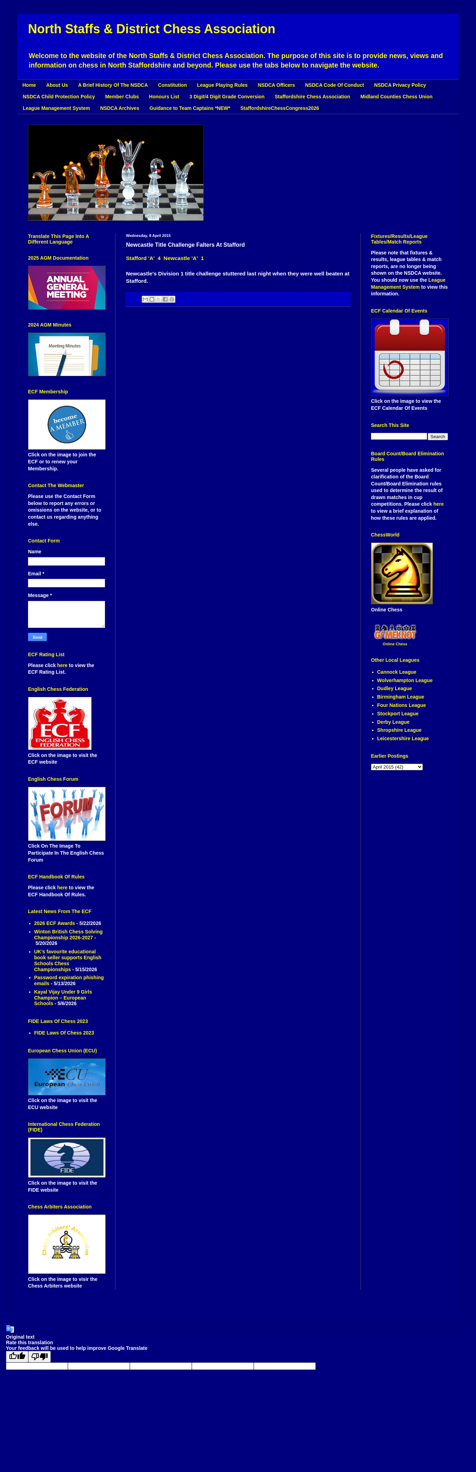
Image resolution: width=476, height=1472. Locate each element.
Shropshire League (399, 730)
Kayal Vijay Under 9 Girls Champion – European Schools (63, 998)
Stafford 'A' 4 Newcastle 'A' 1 (165, 258)
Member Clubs (122, 96)
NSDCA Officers (276, 85)
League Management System (56, 108)
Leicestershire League (403, 738)
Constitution (172, 85)
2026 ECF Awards (54, 923)
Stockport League (398, 713)
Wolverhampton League (405, 680)
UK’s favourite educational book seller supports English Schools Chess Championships (68, 960)
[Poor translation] (39, 1356)
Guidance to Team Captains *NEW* (189, 108)
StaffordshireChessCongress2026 (279, 108)
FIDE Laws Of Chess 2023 (64, 1033)
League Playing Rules (222, 85)
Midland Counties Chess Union (396, 96)
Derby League (393, 722)
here (63, 665)
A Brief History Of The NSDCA (113, 85)
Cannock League (396, 672)
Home (29, 85)
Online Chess (395, 644)
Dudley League (394, 688)
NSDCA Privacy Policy (400, 85)
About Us (57, 85)
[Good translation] (17, 1356)
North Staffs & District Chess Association (151, 29)
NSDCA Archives (119, 108)
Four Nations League (401, 705)
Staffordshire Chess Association (312, 96)
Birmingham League (401, 697)
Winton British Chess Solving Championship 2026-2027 (68, 934)
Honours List (164, 96)
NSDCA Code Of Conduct (334, 85)
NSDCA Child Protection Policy (59, 96)
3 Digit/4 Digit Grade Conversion (227, 96)
